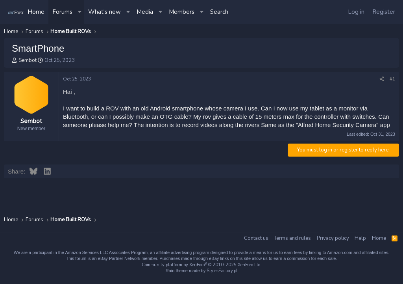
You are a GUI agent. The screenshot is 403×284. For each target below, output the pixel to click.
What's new (104, 12)
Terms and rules (292, 238)
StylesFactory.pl (222, 271)
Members (181, 12)
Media (145, 12)
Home (36, 12)
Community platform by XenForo (202, 265)
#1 (392, 79)
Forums (62, 12)
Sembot (27, 60)
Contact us (256, 238)
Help (360, 238)
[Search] (219, 12)
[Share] (382, 79)
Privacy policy (333, 238)
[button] (80, 12)
